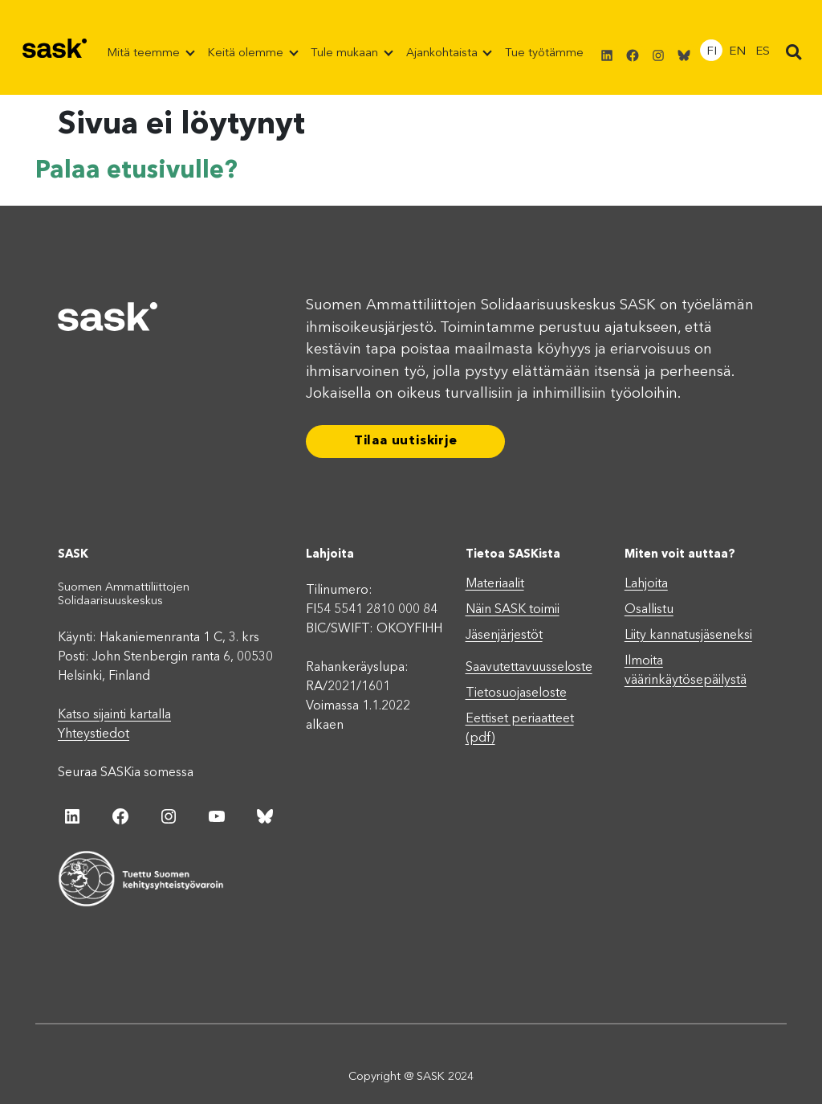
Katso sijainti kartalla (114, 714)
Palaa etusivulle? (136, 171)
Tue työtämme (544, 53)
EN (737, 52)
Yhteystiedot (93, 733)
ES (762, 52)
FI (711, 52)
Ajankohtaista (443, 53)
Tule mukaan (346, 53)
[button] (793, 53)
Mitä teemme (145, 53)
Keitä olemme (247, 53)
